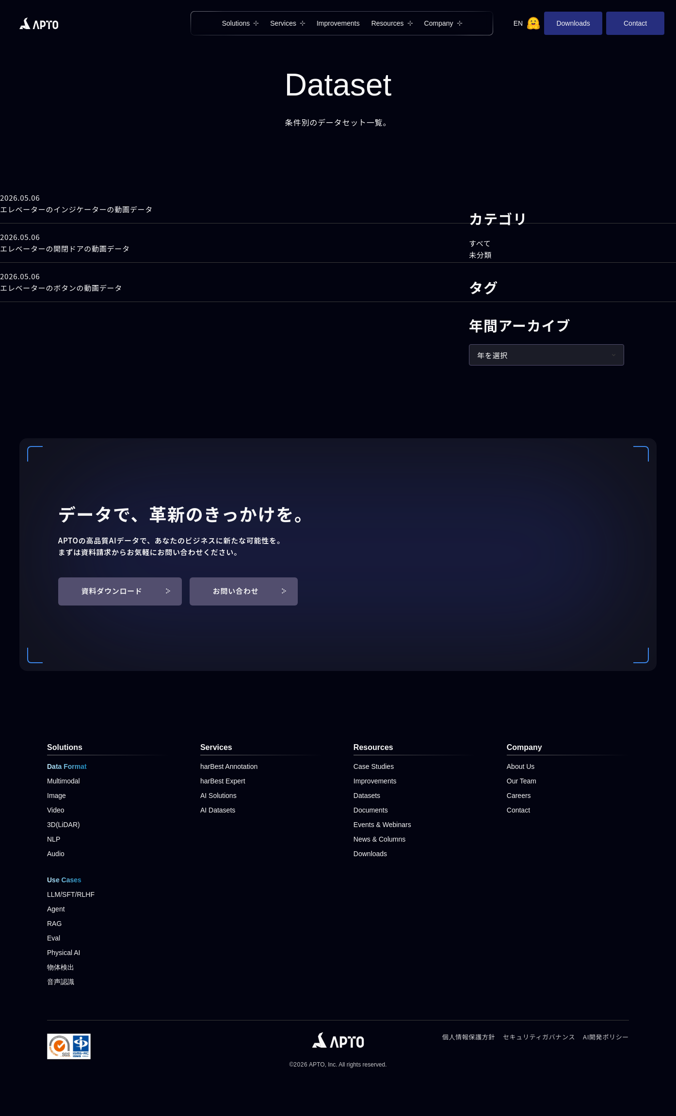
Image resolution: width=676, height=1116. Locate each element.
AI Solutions (218, 795)
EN (518, 23)
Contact (635, 23)
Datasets (367, 795)
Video (55, 810)
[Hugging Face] (533, 23)
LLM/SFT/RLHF (71, 894)
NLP (53, 839)
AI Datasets (217, 810)
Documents (371, 810)
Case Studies (374, 766)
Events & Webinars (382, 824)
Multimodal (63, 781)
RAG (54, 923)
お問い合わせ (250, 591)
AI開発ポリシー (606, 1036)
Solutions (236, 23)
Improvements (338, 23)
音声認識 (60, 981)
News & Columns (379, 839)
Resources (387, 23)
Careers (519, 795)
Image (56, 795)
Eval (53, 938)
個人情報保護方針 (468, 1036)
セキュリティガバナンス (539, 1036)
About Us (521, 766)
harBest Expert (222, 781)
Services (283, 23)
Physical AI (63, 952)
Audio (55, 853)
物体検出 (60, 967)
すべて (480, 243)
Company (438, 23)
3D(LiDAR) (63, 824)
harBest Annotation (229, 766)
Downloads (573, 23)
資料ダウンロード (125, 591)
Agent (56, 909)
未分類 (480, 255)
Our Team (521, 781)
